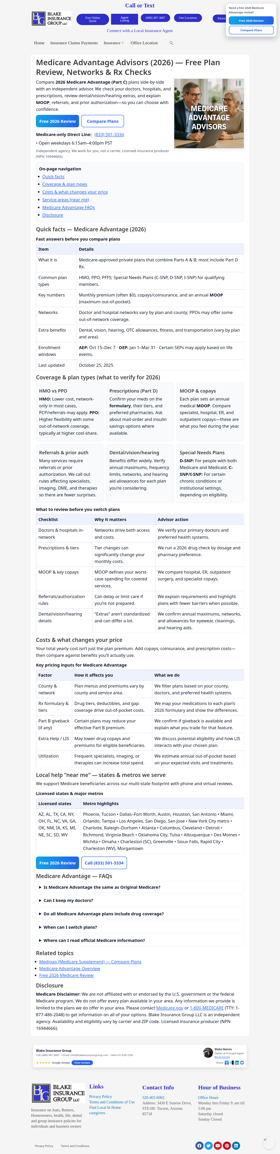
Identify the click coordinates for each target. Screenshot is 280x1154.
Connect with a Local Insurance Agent (140, 31)
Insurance (114, 43)
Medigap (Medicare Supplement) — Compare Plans (90, 963)
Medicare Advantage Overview (69, 970)
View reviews (82, 1064)
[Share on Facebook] (227, 1064)
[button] (171, 44)
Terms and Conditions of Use (112, 1103)
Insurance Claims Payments (74, 43)
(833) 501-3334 (109, 135)
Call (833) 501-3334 (104, 864)
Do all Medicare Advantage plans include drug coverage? (104, 915)
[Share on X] (232, 1064)
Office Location (144, 43)
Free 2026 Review (58, 864)
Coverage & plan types (64, 185)
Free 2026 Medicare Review (66, 977)
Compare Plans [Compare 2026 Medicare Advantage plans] (103, 122)
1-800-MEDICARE (207, 1009)
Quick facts (53, 177)
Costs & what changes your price (75, 193)
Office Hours (208, 1099)
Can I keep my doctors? (68, 902)
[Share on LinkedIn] (237, 1064)
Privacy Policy (100, 1098)
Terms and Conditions (75, 1147)
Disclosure (52, 216)
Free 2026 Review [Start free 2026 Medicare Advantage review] (58, 122)
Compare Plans (251, 30)
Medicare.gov (169, 1009)
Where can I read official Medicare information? (94, 942)
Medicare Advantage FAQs (68, 208)
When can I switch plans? (70, 928)
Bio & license (222, 1058)
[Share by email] (242, 1064)
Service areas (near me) (65, 201)
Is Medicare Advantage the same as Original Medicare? (102, 888)
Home (39, 43)
